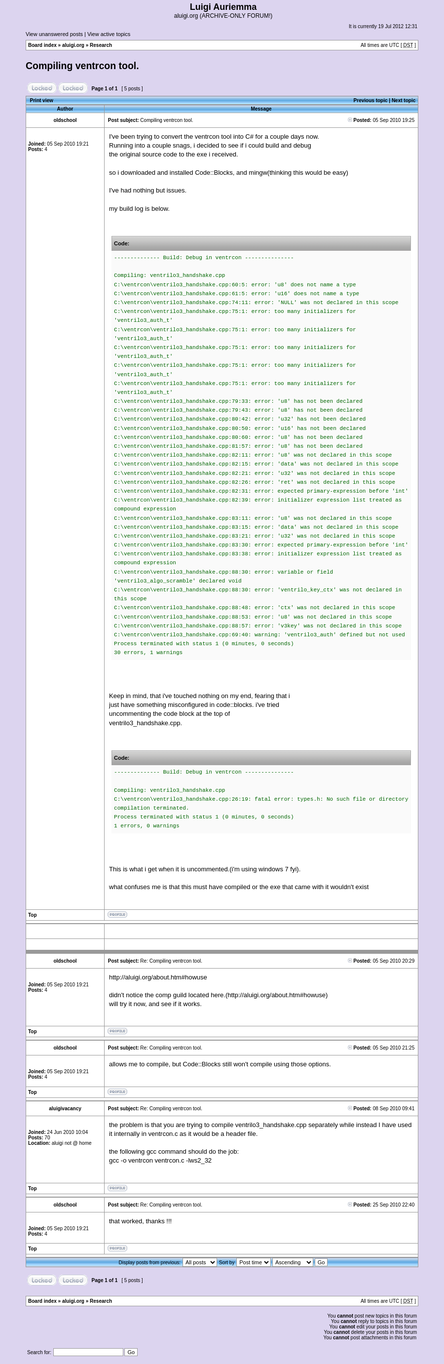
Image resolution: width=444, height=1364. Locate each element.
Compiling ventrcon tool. (82, 65)
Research (101, 45)
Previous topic (371, 100)
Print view (41, 100)
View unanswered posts (54, 34)
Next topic (403, 100)
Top (32, 915)
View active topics (108, 34)
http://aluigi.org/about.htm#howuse (158, 977)
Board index (42, 45)
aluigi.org (73, 45)
